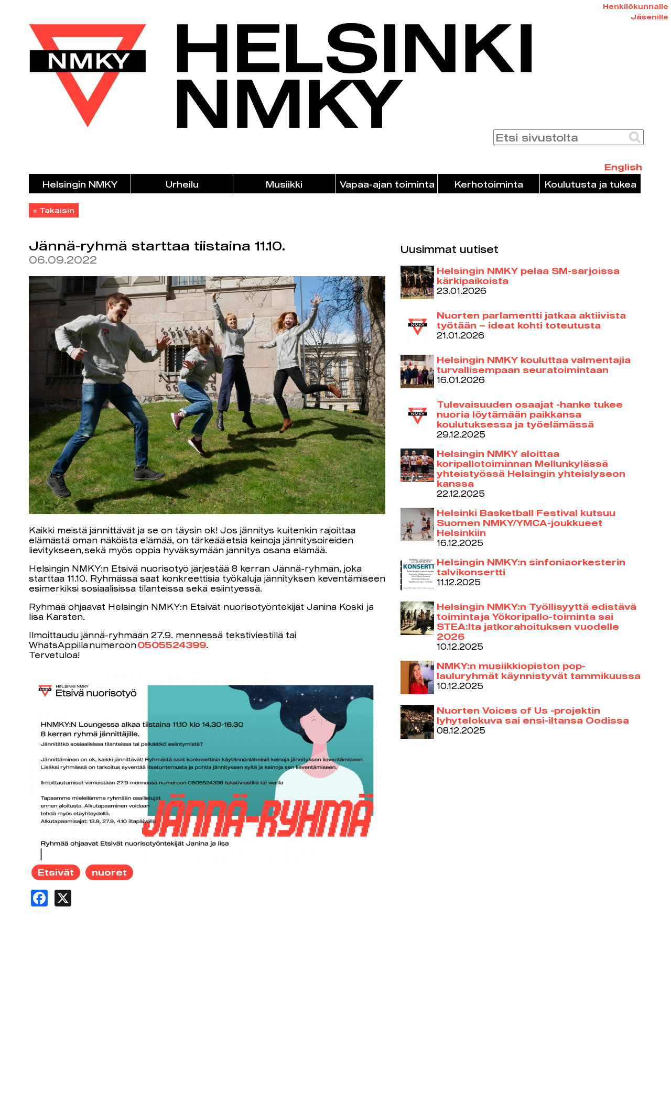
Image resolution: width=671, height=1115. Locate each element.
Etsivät (56, 872)
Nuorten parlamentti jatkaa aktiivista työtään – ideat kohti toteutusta (531, 320)
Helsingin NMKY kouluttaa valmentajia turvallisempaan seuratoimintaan (534, 365)
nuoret (109, 872)
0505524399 (171, 645)
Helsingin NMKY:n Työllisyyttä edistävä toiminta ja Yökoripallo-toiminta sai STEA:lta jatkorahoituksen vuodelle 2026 (536, 621)
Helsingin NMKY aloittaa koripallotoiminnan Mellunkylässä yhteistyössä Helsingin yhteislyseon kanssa (531, 468)
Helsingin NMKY (79, 184)
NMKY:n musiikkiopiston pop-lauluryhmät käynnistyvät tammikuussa (539, 671)
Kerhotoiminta (488, 184)
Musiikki (284, 184)
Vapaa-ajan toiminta (387, 184)
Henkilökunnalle (635, 6)
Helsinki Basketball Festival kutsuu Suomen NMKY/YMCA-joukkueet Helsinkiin (526, 523)
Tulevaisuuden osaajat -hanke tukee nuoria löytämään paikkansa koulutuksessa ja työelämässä (530, 414)
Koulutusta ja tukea (590, 184)
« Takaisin (53, 210)
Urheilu (182, 184)
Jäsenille (649, 16)
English (623, 167)
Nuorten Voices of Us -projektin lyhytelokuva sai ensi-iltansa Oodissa (533, 715)
